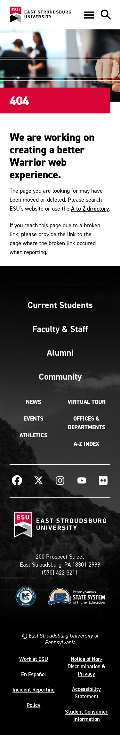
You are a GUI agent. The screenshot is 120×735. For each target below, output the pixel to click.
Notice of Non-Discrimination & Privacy (86, 666)
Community (60, 376)
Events (33, 418)
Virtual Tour (87, 402)
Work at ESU (33, 658)
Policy (33, 704)
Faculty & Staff (60, 329)
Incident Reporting (33, 689)
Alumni (60, 352)
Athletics (33, 435)
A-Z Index (86, 444)
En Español (33, 674)
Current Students (60, 305)
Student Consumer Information (86, 715)
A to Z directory (90, 208)
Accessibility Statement (86, 692)
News (33, 402)
